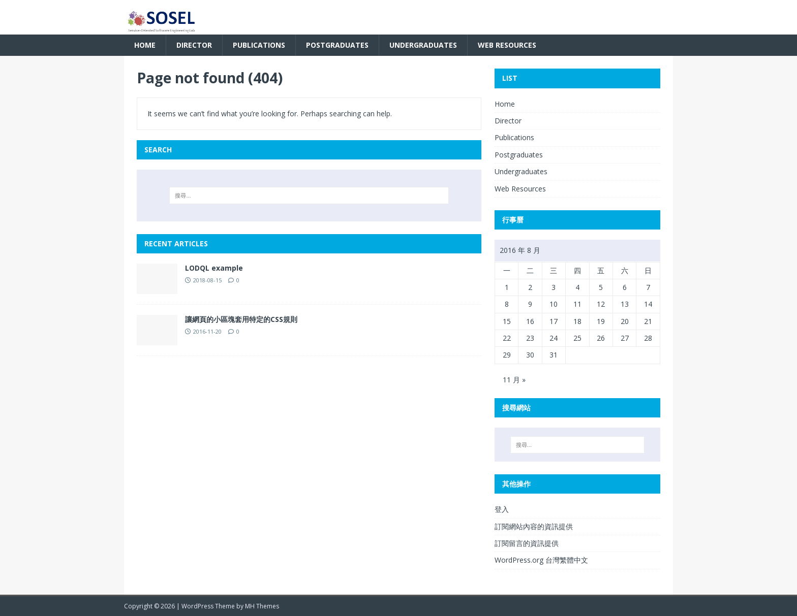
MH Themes (262, 606)
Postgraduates (337, 45)
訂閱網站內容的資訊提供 (534, 526)
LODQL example (214, 268)
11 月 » (514, 379)
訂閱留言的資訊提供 (527, 543)
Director (194, 45)
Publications (259, 45)
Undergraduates (423, 45)
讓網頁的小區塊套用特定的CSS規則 (241, 319)
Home (145, 45)
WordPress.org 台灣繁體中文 (541, 560)
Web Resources (507, 45)
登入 (502, 509)
